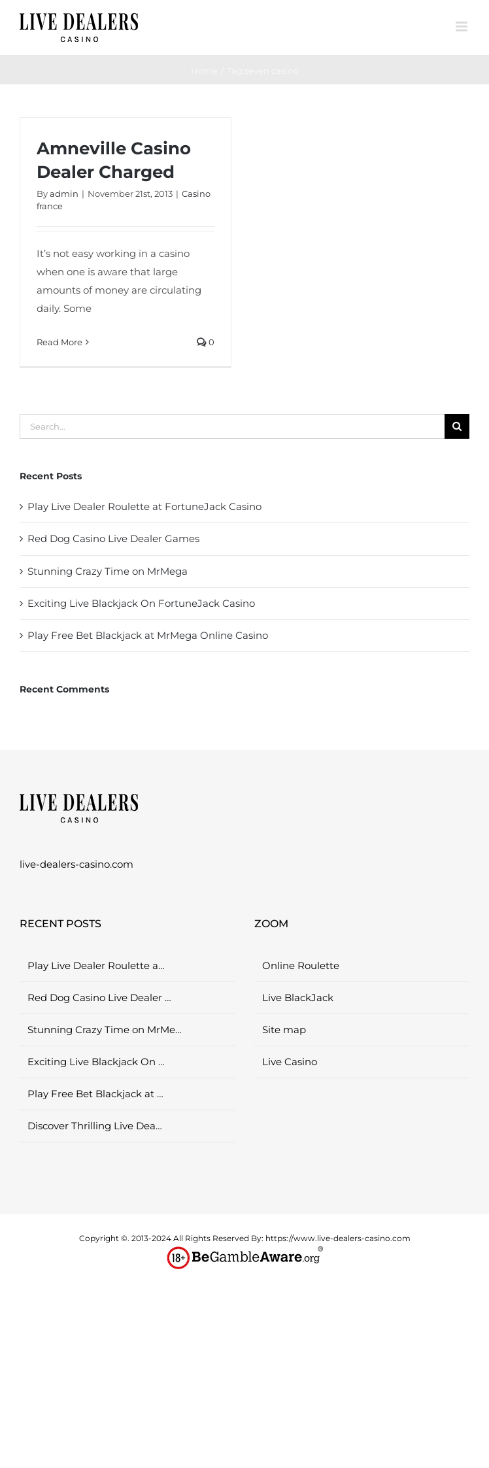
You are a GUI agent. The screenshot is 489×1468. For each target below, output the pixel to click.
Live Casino (289, 1061)
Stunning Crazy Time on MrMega (107, 571)
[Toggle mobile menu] (462, 26)
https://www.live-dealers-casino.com (338, 1238)
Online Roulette (300, 965)
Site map (284, 1029)
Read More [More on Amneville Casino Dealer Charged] (59, 342)
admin (64, 193)
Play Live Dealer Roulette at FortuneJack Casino (144, 506)
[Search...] (232, 426)
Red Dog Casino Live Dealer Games (113, 538)
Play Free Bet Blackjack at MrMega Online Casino (147, 635)
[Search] (457, 426)
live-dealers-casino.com (76, 864)
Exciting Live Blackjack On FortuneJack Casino (141, 603)
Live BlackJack (297, 997)
